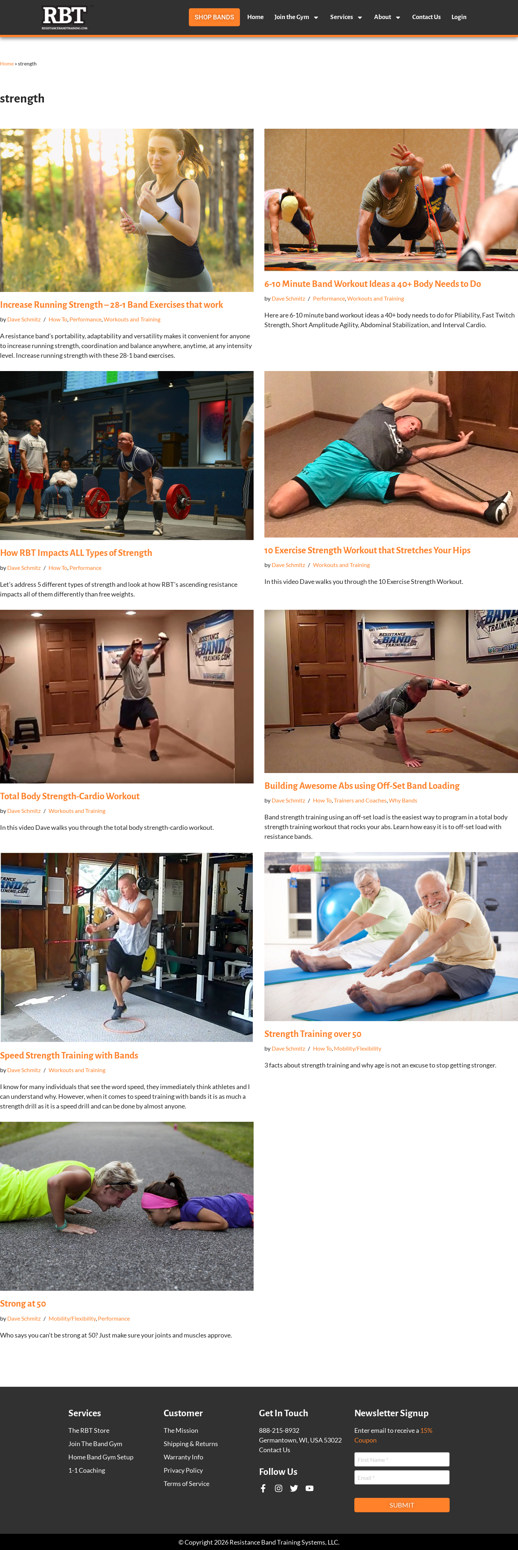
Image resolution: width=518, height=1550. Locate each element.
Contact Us (426, 17)
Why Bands (403, 800)
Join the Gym (296, 17)
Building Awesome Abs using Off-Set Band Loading (362, 786)
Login (459, 17)
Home (255, 17)
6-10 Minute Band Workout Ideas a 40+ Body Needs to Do (372, 284)
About (387, 17)
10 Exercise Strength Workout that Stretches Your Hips (367, 550)
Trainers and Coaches (360, 800)
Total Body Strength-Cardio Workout (70, 796)
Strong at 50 (23, 1303)
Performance (85, 319)
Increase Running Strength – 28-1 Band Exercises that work (111, 305)
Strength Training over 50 (313, 1034)
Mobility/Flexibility (357, 1048)
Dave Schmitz (24, 319)
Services (346, 17)
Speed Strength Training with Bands (69, 1055)
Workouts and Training (132, 319)
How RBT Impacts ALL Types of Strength (76, 553)
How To (58, 319)
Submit (402, 1505)
